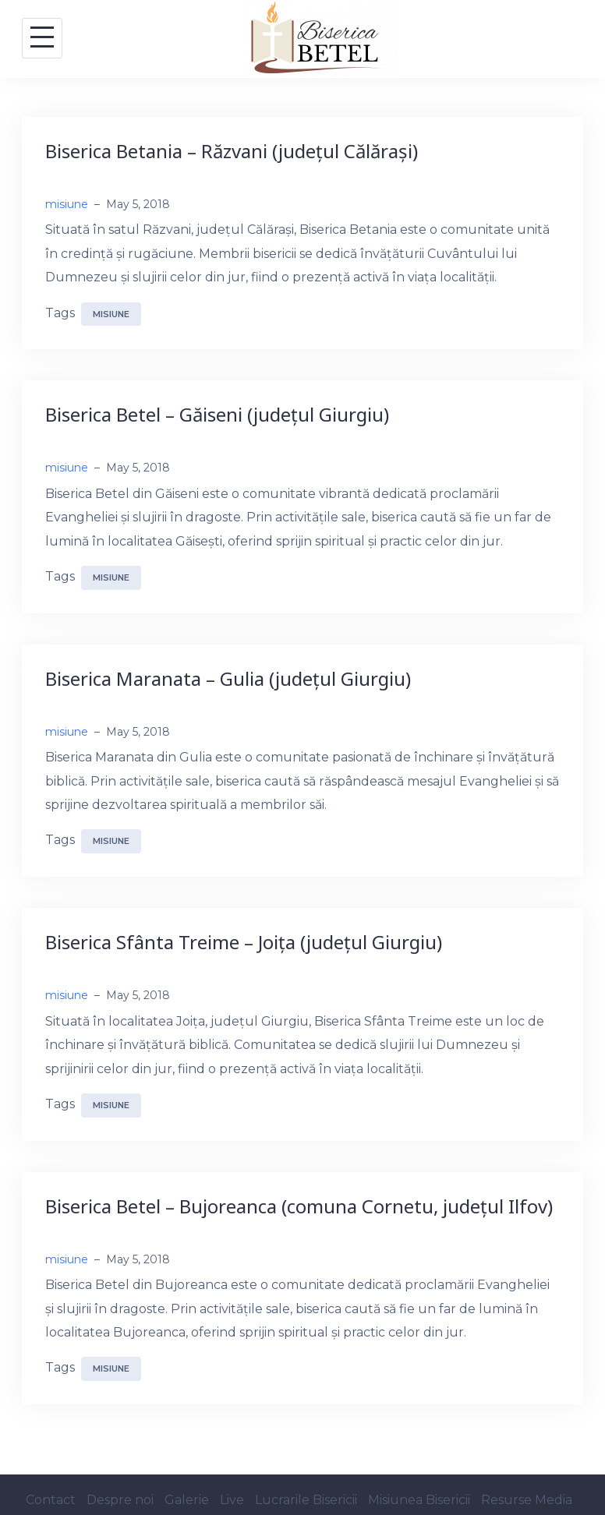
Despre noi (120, 1499)
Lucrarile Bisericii (306, 1499)
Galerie (187, 1499)
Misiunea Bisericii (419, 1499)
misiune (66, 204)
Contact (51, 1499)
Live (232, 1499)
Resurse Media (526, 1499)
